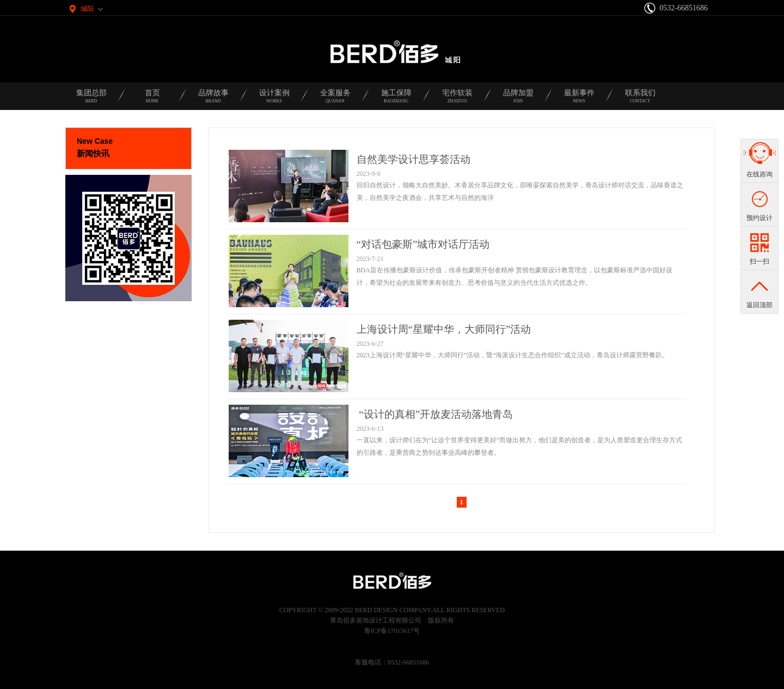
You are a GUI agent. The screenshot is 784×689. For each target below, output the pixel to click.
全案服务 (335, 99)
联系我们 (640, 99)
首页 (152, 99)
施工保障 (396, 99)
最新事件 (579, 99)
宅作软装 (457, 99)
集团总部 (91, 99)
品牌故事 (213, 99)
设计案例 (274, 99)
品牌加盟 (518, 99)
